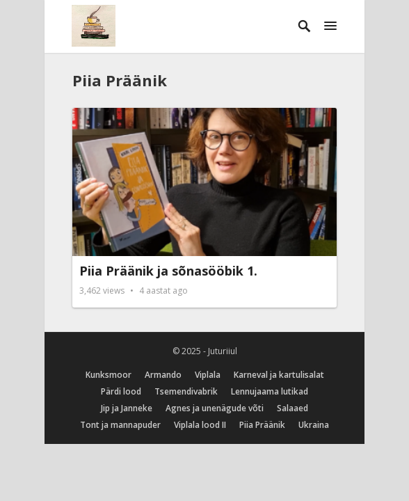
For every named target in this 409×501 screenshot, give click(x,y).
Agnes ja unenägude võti (215, 408)
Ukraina (313, 425)
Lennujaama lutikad (269, 391)
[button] (330, 26)
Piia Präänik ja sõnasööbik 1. (168, 270)
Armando (163, 375)
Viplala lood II (200, 425)
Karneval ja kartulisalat (279, 375)
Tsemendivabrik (186, 391)
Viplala (207, 375)
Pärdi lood (121, 391)
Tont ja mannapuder (120, 425)
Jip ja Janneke (126, 408)
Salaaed (292, 408)
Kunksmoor (108, 375)
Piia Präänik (119, 80)
